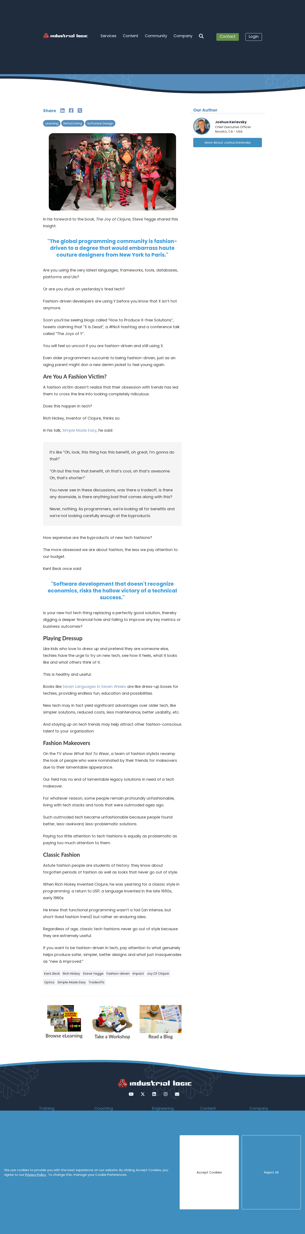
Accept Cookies (209, 1172)
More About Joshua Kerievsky (228, 142)
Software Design (100, 123)
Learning (51, 123)
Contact (227, 36)
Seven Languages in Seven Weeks (94, 686)
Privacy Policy (36, 1174)
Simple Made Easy (79, 430)
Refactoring (72, 123)
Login (254, 36)
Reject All (271, 1172)
